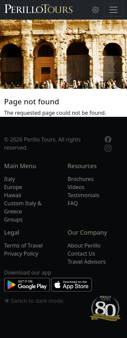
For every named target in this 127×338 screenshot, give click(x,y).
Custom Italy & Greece (23, 207)
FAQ (73, 203)
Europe (13, 187)
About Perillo (84, 245)
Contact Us (81, 253)
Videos (76, 187)
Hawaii (12, 195)
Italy (9, 179)
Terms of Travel (23, 245)
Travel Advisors (87, 261)
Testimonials (84, 195)
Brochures (81, 179)
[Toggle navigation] (113, 10)
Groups (13, 219)
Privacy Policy (21, 253)
